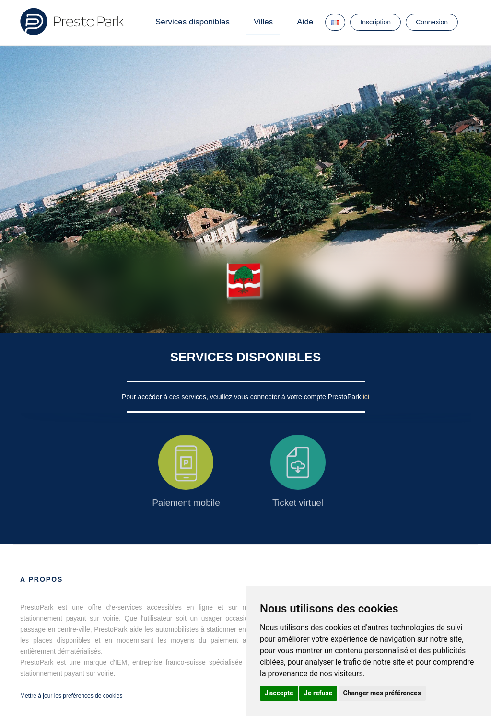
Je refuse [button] (318, 693)
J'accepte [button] (279, 693)
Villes (263, 21)
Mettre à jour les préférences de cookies (71, 696)
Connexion (432, 22)
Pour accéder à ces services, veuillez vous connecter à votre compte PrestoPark (242, 397)
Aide (305, 21)
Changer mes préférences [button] (382, 693)
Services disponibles (192, 21)
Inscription (375, 22)
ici (366, 397)
